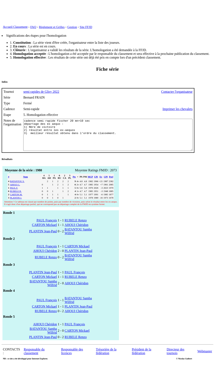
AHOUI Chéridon (76, 231)
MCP (90, 183)
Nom (25, 183)
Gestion (72, 27)
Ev (101, 183)
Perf (111, 183)
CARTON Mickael (44, 231)
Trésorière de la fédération (106, 357)
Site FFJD (86, 27)
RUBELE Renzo (76, 226)
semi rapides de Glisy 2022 (41, 91)
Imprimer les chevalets (198, 109)
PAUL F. (14, 194)
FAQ (33, 27)
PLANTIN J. (16, 204)
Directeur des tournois (175, 357)
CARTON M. (16, 200)
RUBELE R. (16, 197)
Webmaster (204, 357)
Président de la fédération (141, 357)
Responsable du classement (34, 357)
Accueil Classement (15, 26)
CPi (96, 183)
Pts (74, 183)
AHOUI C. (15, 190)
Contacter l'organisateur (197, 91)
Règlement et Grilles (52, 27)
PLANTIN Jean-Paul (43, 237)
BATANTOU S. (17, 187)
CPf (106, 183)
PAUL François (46, 226)
